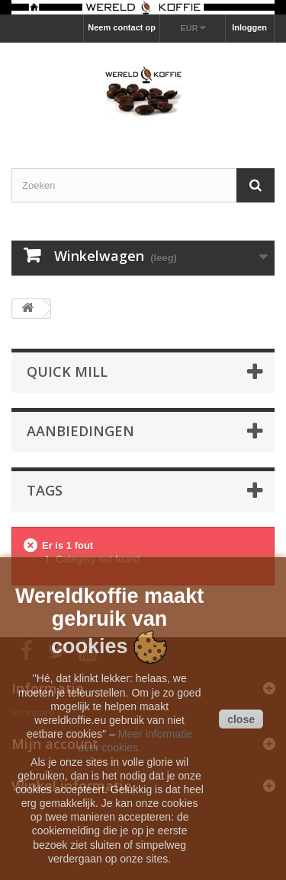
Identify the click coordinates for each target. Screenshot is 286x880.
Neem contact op (122, 27)
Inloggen (249, 27)
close (241, 719)
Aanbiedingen (80, 431)
